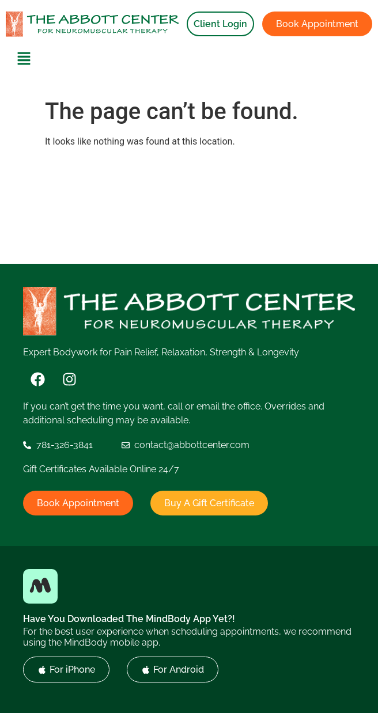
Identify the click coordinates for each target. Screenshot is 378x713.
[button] (24, 59)
